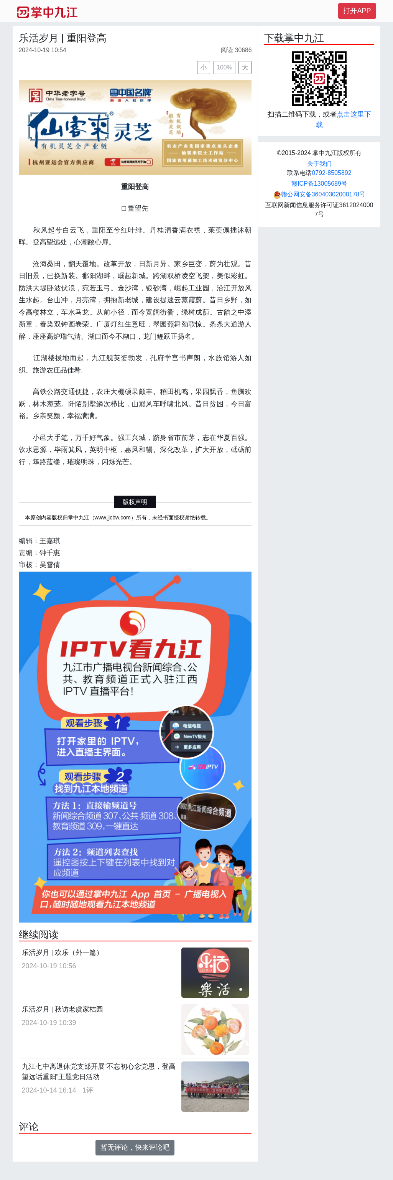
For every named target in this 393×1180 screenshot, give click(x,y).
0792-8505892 (331, 173)
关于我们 (319, 163)
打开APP (357, 11)
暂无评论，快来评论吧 (134, 1147)
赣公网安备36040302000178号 (319, 194)
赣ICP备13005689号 (319, 183)
